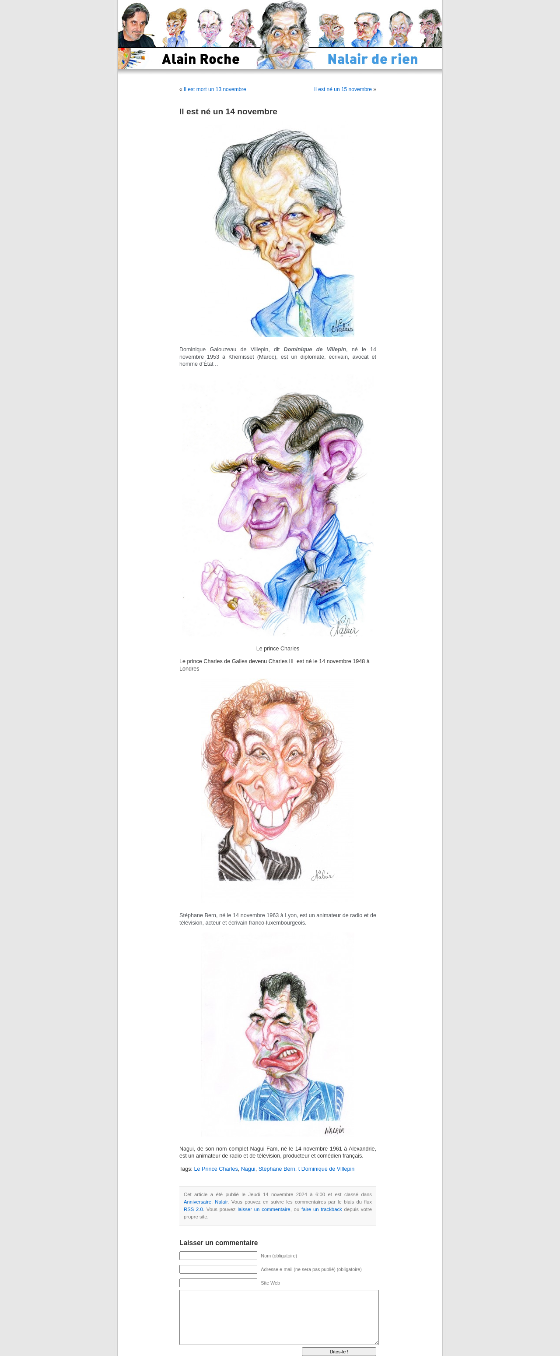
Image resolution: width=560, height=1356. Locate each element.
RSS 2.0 (193, 1209)
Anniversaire (197, 1201)
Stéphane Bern (277, 1169)
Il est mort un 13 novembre (215, 89)
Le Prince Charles (216, 1169)
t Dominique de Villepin (326, 1169)
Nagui (248, 1169)
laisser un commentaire (264, 1209)
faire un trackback (321, 1209)
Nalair (221, 1201)
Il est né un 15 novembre (343, 89)
